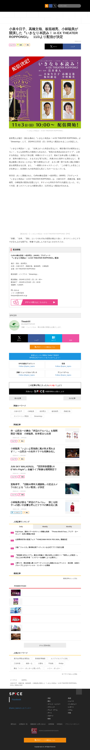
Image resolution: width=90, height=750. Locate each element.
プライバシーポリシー (72, 724)
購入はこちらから (40, 302)
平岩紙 (49, 663)
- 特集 (69, 713)
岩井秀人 (42, 411)
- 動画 (69, 698)
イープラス (13, 680)
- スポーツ (50, 716)
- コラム (69, 710)
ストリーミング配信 (20, 416)
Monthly (69, 526)
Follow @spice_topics (27, 366)
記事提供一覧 (23, 724)
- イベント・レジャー (53, 704)
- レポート (70, 707)
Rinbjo (60, 663)
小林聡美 (30, 411)
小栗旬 (39, 663)
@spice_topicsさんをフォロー (20, 708)
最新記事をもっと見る (71, 578)
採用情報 (51, 724)
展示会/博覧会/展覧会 (21, 658)
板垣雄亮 (54, 411)
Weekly (45, 526)
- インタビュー (72, 704)
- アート (49, 713)
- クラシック (51, 707)
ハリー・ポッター (52, 668)
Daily (21, 526)
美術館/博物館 (39, 658)
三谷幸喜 (16, 663)
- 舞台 (49, 701)
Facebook (16, 699)
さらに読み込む (51, 645)
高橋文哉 (66, 411)
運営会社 (13, 724)
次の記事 (74, 398)
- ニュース (70, 701)
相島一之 (28, 663)
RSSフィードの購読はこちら (46, 347)
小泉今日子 (17, 411)
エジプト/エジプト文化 (58, 658)
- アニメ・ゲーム (52, 710)
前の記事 (15, 398)
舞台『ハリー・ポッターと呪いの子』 (27, 668)
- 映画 (49, 719)
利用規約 (59, 724)
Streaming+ (37, 416)
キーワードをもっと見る (70, 674)
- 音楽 (49, 698)
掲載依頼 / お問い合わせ (38, 724)
